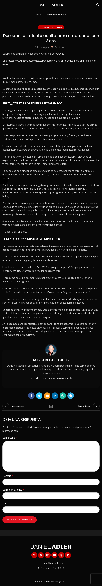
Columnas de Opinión (55, 14)
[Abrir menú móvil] (4, 5)
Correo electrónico (13, 489)
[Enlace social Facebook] (31, 395)
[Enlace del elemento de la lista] (51, 563)
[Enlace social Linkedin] (55, 395)
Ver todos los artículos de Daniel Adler (51, 378)
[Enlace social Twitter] (39, 395)
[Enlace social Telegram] (70, 395)
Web (4, 503)
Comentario (9, 437)
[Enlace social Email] (47, 395)
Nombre (7, 476)
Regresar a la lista (51, 406)
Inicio (38, 14)
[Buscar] (98, 5)
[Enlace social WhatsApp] (63, 395)
